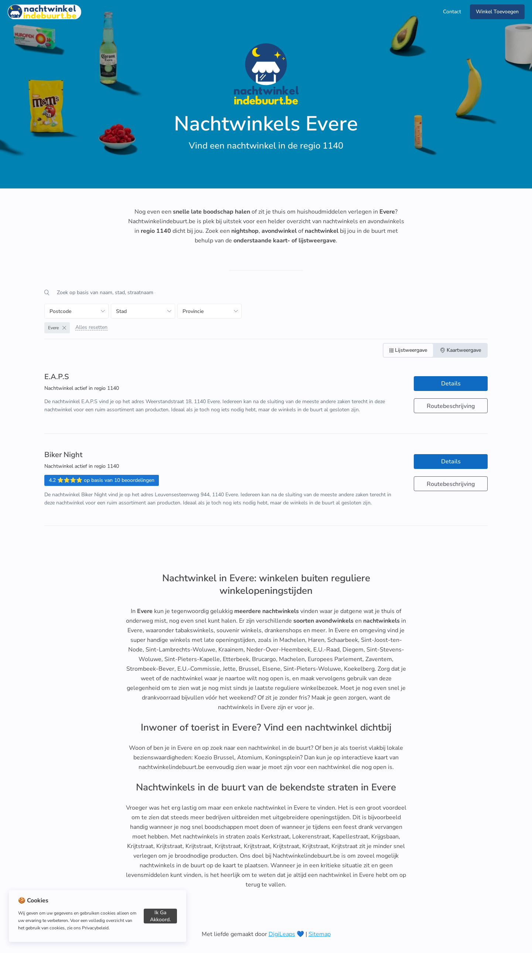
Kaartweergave (460, 350)
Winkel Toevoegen (497, 11)
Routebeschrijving (451, 406)
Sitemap (319, 934)
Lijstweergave (408, 350)
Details (451, 384)
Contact (452, 11)
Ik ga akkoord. (160, 916)
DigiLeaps (282, 934)
